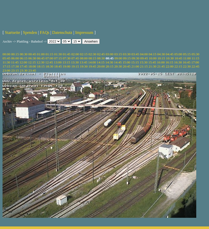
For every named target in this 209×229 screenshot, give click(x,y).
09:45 (144, 58)
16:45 (186, 62)
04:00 (144, 54)
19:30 (83, 66)
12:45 (49, 62)
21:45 (161, 66)
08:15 (92, 58)
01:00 (41, 54)
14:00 (92, 62)
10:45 (178, 58)
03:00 (109, 54)
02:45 (101, 54)
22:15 (178, 66)
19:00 (66, 66)
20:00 (101, 66)
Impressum (84, 32)
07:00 (49, 58)
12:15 (32, 62)
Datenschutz (62, 32)
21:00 (135, 66)
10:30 (170, 58)
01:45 (66, 54)
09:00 (118, 58)
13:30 (75, 62)
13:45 (83, 62)
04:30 (161, 54)
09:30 (135, 58)
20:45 (126, 66)
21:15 (144, 66)
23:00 (6, 70)
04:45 (169, 54)
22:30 (187, 66)
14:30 (109, 62)
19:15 (75, 66)
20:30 (118, 66)
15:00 (126, 62)
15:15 (135, 62)
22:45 (195, 66)
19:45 (92, 66)
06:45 (41, 58)
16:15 (169, 62)
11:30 (6, 62)
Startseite (12, 32)
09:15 (127, 58)
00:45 (32, 54)
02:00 (75, 54)
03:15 (118, 54)
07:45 (75, 58)
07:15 (58, 58)
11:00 (187, 58)
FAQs (44, 32)
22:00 (169, 66)
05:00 (178, 54)
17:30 (15, 66)
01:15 (49, 54)
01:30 (58, 54)
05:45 (6, 58)
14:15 (100, 62)
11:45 (15, 62)
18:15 (41, 66)
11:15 (195, 58)
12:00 (23, 62)
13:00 (57, 62)
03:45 (135, 54)
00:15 (15, 54)
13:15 (66, 62)
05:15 (187, 54)
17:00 (195, 62)
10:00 (152, 58)
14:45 (118, 62)
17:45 (23, 66)
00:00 (6, 54)
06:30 (32, 58)
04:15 (152, 54)
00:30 (23, 54)
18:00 (32, 66)
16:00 (161, 62)
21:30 (152, 66)
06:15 (23, 58)
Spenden (30, 32)
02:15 (83, 54)
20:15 (109, 66)
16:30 (178, 62)
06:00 (15, 58)
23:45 (32, 70)
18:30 (49, 66)
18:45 (58, 66)
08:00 (83, 58)
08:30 (101, 58)
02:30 (92, 54)
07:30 (66, 58)
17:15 (6, 66)
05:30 (195, 54)
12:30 (40, 62)
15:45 (152, 62)
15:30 (143, 62)
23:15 (15, 70)
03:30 (126, 54)
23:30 (23, 70)
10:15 (161, 58)
